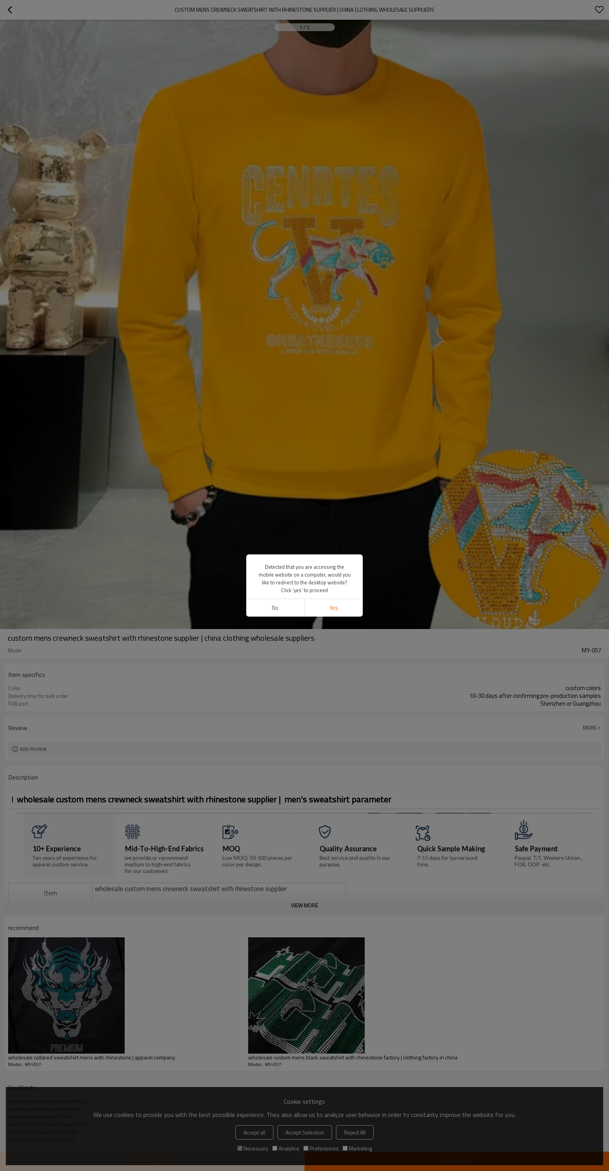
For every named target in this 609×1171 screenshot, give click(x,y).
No (275, 607)
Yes (333, 607)
